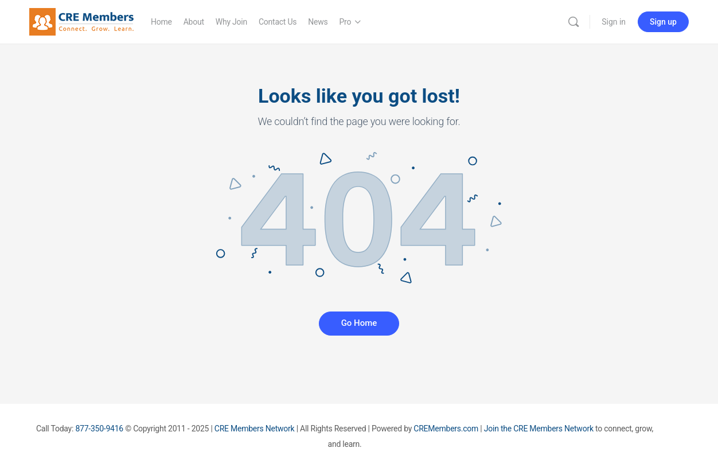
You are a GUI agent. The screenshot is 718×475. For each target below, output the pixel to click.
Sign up (663, 21)
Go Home (359, 323)
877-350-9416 (99, 428)
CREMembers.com (445, 428)
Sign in (614, 21)
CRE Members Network (254, 428)
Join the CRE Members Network (539, 428)
